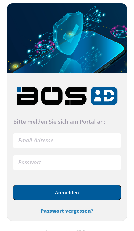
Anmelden (67, 192)
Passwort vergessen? (67, 210)
